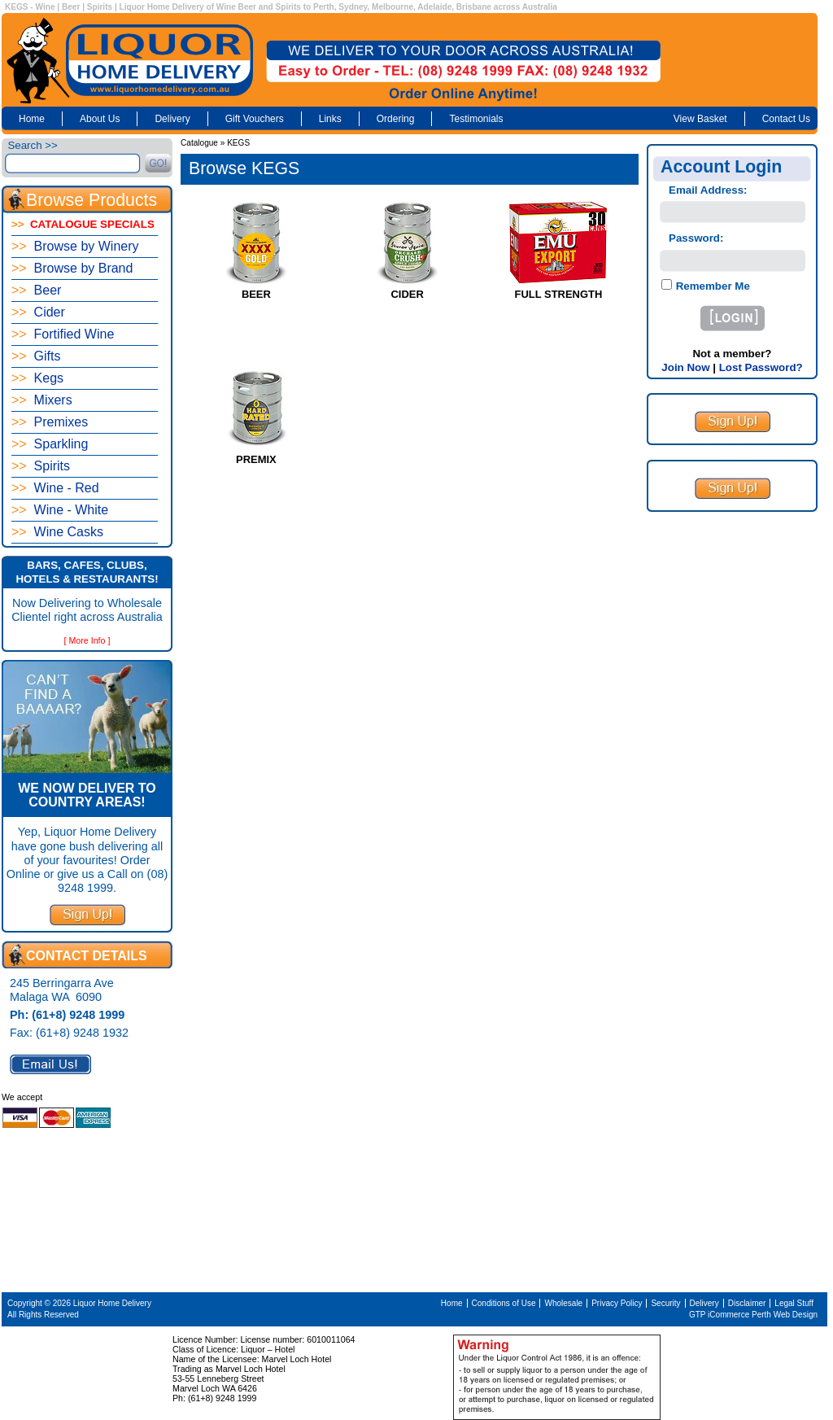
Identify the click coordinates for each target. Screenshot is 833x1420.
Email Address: (708, 190)
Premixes (49, 422)
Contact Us (786, 119)
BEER (256, 294)
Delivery (172, 119)
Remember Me (711, 286)
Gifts (35, 356)
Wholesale (563, 1303)
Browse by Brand (72, 268)
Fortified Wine (62, 334)
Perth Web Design (785, 1314)
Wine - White (59, 510)
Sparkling (49, 444)
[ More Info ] (87, 640)
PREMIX (256, 459)
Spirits (40, 466)
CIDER (406, 294)
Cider (38, 312)
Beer (36, 290)
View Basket (700, 119)
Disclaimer (747, 1303)
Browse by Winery (75, 246)
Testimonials (476, 119)
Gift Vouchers (254, 119)
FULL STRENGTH (559, 294)
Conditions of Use (504, 1303)
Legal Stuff (793, 1303)
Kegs (37, 378)
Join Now (685, 367)
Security (665, 1303)
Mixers (41, 400)
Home (32, 119)
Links (330, 119)
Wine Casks (57, 532)
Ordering (396, 119)
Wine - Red (55, 488)
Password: (696, 238)
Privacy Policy (616, 1303)
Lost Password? (761, 367)
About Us (100, 119)
